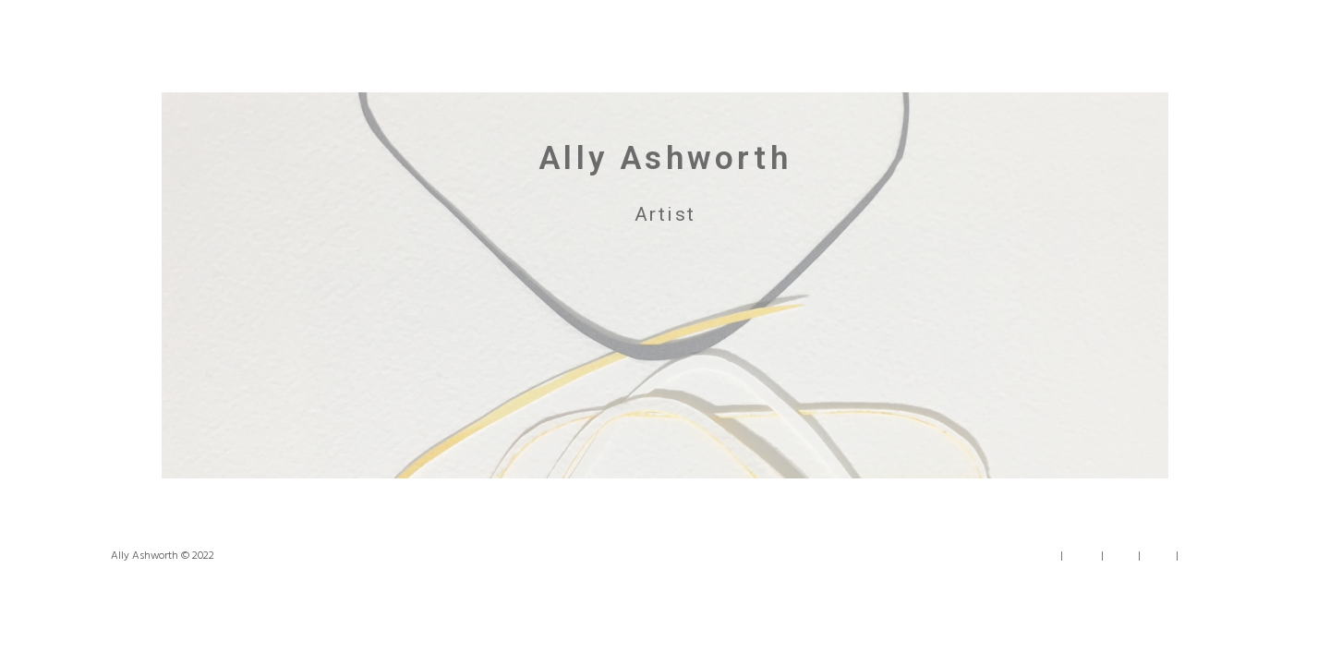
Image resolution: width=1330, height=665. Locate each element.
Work (1120, 557)
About (1082, 557)
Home (1041, 557)
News (1158, 557)
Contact (1201, 557)
